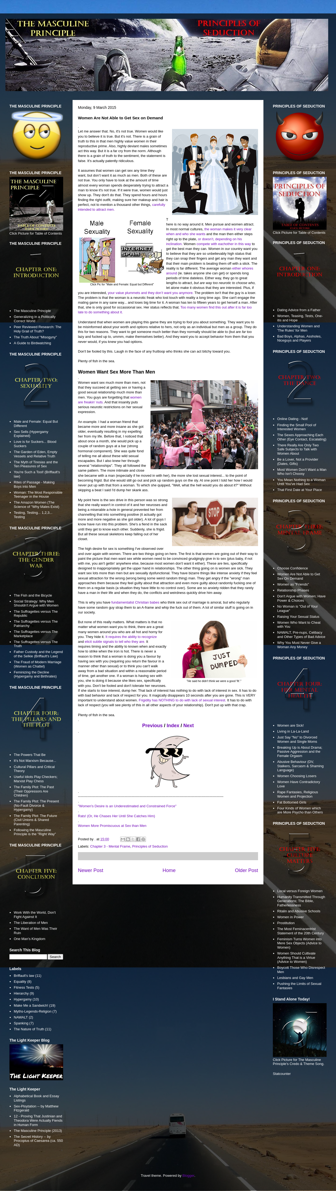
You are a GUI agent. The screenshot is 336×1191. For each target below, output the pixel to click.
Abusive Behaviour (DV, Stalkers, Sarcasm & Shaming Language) (300, 766)
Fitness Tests (24, 987)
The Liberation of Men (31, 923)
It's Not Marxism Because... (35, 761)
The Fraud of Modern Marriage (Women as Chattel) (37, 664)
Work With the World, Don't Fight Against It (35, 914)
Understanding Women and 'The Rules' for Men (298, 328)
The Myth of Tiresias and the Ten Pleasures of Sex (36, 464)
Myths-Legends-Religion (32, 1011)
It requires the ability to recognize (131, 637)
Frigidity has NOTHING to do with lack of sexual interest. (182, 700)
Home (169, 870)
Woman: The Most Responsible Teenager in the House (38, 494)
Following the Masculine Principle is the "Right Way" (35, 832)
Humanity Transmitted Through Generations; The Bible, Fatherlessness (301, 901)
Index (173, 725)
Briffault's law (24, 976)
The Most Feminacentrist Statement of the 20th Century (300, 931)
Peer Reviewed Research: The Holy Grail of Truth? (37, 329)
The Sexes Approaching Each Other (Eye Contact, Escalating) (301, 437)
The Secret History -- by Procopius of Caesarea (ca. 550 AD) (38, 1141)
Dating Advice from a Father (298, 310)
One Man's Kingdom (29, 939)
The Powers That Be (29, 755)
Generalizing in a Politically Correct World (34, 319)
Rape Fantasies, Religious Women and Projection (297, 794)
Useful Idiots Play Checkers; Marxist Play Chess (36, 779)
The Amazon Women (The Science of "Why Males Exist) (36, 504)
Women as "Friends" (293, 584)
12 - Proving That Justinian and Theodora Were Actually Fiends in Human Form (38, 1120)
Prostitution (286, 923)
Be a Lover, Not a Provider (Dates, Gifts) (297, 461)
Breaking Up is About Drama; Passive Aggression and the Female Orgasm (299, 751)
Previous (152, 725)
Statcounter (282, 1074)
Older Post (246, 870)
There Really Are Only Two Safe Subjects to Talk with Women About (298, 449)
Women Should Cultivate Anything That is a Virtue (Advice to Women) (296, 957)
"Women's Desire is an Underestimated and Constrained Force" (127, 806)
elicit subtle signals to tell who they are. (115, 642)
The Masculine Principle (32, 311)
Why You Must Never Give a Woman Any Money (299, 645)
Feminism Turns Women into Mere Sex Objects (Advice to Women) (299, 943)
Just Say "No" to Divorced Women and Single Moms (297, 739)
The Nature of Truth (29, 1029)
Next (188, 725)
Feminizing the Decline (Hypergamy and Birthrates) (35, 674)
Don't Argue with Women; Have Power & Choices (301, 598)
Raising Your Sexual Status (298, 617)
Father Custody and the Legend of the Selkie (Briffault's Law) (38, 654)
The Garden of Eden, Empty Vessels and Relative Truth (35, 454)
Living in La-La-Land (293, 731)
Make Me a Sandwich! (31, 1005)
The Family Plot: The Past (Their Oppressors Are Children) (34, 791)
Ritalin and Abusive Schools (298, 911)
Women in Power (290, 917)
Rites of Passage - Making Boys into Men (34, 484)
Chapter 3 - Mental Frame (110, 846)
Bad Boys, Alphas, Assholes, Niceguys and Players (299, 338)
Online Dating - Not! (292, 419)
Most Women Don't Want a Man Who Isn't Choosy (301, 472)
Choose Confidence (292, 568)
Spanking (21, 1023)
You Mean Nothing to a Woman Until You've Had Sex (301, 482)
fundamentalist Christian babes (135, 602)
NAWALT (21, 1017)
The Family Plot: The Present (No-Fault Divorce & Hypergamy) (36, 805)
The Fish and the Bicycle (33, 595)
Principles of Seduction (150, 846)
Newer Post (90, 870)
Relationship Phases (293, 590)
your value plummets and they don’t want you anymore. (151, 293)
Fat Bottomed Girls (291, 802)
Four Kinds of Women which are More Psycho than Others (300, 810)
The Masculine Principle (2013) (38, 1131)
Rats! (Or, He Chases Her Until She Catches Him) (116, 816)
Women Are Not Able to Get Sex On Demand (298, 576)
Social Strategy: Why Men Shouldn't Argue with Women (36, 603)
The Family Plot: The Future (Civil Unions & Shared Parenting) (35, 820)
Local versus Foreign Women (300, 891)
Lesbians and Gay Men (295, 978)
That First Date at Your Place (299, 490)
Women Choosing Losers (296, 776)
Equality (20, 982)
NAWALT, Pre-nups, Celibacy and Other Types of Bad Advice (301, 634)
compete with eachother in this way (223, 244)
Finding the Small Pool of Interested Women (296, 427)
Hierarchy (21, 993)
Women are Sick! (290, 725)
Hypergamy (22, 999)
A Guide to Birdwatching (32, 343)
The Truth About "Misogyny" (35, 337)
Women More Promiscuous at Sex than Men (112, 826)
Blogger (188, 1176)
